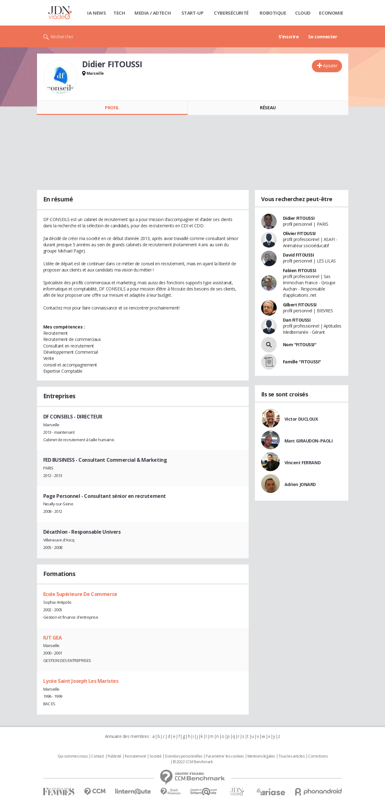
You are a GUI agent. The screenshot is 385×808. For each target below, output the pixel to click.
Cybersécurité (231, 13)
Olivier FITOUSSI (299, 233)
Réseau (267, 108)
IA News (96, 13)
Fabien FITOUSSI (299, 270)
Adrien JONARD (300, 484)
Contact (97, 756)
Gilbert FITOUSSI (300, 305)
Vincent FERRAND (302, 462)
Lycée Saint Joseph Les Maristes (81, 681)
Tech (119, 13)
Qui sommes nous (73, 756)
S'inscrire (289, 36)
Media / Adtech (152, 13)
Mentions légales (261, 756)
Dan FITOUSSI (297, 320)
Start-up (192, 13)
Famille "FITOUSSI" (302, 362)
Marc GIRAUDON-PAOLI (308, 441)
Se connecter (322, 36)
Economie (331, 13)
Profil (112, 108)
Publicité (114, 756)
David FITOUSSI (298, 255)
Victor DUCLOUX (301, 419)
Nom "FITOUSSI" (300, 344)
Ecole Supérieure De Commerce (80, 594)
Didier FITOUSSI (299, 218)
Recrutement (135, 756)
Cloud (303, 13)
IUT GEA (52, 637)
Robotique (273, 13)
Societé (155, 756)
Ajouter (330, 66)
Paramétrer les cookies (225, 756)
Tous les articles (292, 756)
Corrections (317, 756)
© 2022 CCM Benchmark (193, 762)
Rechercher (62, 36)
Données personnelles (183, 756)
